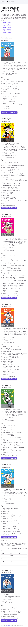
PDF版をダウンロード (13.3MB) (9, 112)
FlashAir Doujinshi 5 (7, 25)
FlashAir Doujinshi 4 (7, 27)
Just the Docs (8, 625)
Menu (25, 1)
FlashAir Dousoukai (7, 22)
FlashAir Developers (7, 2)
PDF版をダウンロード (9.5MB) (9, 207)
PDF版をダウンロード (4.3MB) (9, 537)
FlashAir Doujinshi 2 (7, 30)
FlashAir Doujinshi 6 (7, 24)
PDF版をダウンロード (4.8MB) (9, 458)
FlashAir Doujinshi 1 (7, 32)
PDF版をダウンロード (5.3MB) (9, 297)
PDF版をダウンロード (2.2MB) (9, 620)
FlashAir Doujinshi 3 (7, 29)
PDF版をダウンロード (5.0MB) (9, 378)
